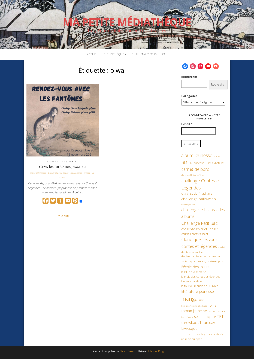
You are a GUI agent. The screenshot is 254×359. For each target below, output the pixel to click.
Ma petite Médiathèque (127, 22)
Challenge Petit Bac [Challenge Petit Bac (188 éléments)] (199, 223)
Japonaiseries (76, 172)
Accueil (92, 54)
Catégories (189, 96)
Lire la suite (62, 216)
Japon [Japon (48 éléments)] (220, 261)
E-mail (186, 124)
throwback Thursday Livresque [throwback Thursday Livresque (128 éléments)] (198, 325)
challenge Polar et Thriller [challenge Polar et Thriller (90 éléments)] (199, 229)
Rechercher (189, 77)
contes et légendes (38, 172)
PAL (164, 54)
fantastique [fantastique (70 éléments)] (188, 261)
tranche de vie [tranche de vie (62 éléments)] (215, 334)
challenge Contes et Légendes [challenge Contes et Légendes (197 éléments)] (200, 184)
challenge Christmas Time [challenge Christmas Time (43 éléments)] (192, 175)
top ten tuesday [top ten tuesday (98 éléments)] (193, 334)
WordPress (127, 351)
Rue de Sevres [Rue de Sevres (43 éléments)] (187, 317)
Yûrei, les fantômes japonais (62, 166)
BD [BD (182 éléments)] (184, 162)
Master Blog (156, 351)
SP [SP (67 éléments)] (214, 317)
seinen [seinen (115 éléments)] (199, 316)
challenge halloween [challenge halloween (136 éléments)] (198, 198)
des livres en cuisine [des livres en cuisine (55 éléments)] (192, 252)
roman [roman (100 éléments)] (213, 305)
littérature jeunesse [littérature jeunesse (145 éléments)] (197, 291)
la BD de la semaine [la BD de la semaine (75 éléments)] (193, 272)
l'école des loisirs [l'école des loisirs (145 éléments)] (195, 266)
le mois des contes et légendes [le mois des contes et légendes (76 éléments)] (200, 277)
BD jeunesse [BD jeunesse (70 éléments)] (196, 163)
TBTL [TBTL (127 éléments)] (221, 316)
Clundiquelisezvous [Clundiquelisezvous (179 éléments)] (199, 239)
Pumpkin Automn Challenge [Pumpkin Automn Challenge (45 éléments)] (194, 305)
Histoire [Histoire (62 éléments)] (212, 261)
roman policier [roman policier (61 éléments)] (216, 311)
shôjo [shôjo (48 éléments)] (208, 317)
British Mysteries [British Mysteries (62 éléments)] (215, 163)
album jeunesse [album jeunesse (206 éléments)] (196, 155)
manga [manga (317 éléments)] (189, 298)
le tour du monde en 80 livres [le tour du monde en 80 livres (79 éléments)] (199, 286)
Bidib (74, 161)
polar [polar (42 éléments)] (201, 300)
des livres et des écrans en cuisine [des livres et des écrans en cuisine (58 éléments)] (200, 256)
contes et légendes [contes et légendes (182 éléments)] (199, 246)
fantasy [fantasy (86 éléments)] (201, 261)
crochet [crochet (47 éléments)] (222, 247)
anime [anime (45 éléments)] (217, 156)
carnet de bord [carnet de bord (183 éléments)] (195, 169)
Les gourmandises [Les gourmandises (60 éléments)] (191, 281)
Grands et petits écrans (58, 172)
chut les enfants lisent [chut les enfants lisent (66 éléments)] (194, 234)
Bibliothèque (115, 54)
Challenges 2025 (144, 54)
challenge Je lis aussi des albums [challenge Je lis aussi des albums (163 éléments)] (203, 213)
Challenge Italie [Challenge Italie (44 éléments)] (188, 204)
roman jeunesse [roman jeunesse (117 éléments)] (194, 310)
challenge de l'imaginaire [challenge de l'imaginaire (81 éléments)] (196, 193)
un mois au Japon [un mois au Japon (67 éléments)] (191, 339)
